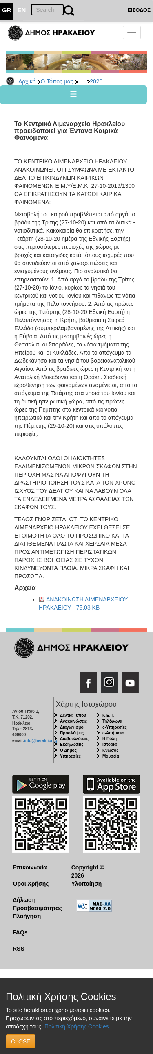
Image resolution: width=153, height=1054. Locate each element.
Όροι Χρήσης (31, 883)
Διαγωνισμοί (72, 727)
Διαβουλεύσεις (74, 738)
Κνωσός (110, 750)
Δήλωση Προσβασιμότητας (36, 904)
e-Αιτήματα (113, 733)
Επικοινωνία (30, 867)
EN (22, 10)
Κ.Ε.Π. (108, 715)
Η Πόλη (109, 738)
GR (6, 10)
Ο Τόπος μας (57, 81)
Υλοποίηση (86, 883)
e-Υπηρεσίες (114, 727)
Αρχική (27, 81)
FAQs (20, 932)
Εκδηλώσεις (72, 744)
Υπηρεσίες (70, 756)
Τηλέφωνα (112, 721)
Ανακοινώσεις (73, 721)
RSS (18, 948)
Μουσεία (110, 756)
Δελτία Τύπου (73, 715)
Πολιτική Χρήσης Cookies (76, 1026)
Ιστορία (109, 744)
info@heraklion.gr (41, 740)
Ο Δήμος (68, 750)
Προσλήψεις (72, 733)
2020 (96, 81)
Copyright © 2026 (87, 871)
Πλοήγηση (27, 916)
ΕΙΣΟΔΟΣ (139, 10)
